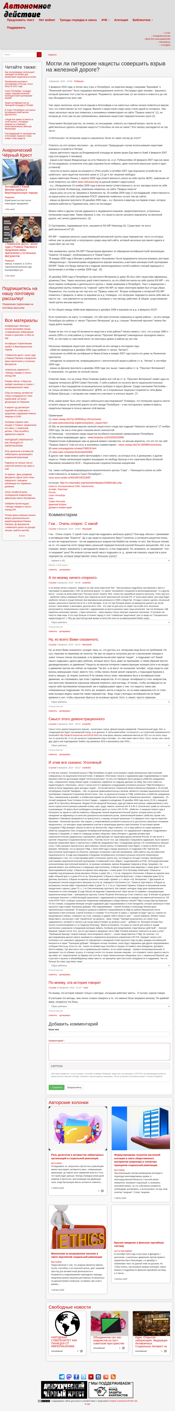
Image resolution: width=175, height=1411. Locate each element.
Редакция (79, 81)
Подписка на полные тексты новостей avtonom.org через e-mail (20, 466)
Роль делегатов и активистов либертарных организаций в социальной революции (19, 454)
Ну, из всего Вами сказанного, (74, 639)
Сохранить (56, 1087)
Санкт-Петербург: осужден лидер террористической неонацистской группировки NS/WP (18, 94)
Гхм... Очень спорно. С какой (73, 523)
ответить (53, 569)
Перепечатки (87, 486)
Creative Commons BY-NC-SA (123, 1401)
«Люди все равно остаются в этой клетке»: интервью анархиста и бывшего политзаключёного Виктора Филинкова (19, 124)
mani (85, 987)
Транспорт (62, 489)
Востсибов (56, 1163)
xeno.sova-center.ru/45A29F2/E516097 (70, 477)
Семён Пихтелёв (57, 501)
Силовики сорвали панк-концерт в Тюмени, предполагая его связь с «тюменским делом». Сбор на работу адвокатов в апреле (20, 428)
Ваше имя (54, 1029)
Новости (52, 55)
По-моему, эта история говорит (75, 982)
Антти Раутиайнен (123, 1251)
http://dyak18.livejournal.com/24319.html (79, 735)
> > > (22, 536)
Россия (52, 492)
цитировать (65, 569)
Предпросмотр (74, 1087)
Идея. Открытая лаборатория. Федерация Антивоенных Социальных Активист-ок (151, 1342)
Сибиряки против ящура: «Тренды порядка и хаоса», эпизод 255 (18, 506)
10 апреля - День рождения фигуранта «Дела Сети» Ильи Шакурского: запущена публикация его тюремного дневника (19, 480)
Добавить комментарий (60, 507)
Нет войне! (47, 20)
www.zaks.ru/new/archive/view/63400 (72, 452)
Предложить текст (20, 20)
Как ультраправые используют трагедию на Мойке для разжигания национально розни (20, 74)
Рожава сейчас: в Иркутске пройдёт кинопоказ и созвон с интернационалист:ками (19, 384)
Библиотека (143, 20)
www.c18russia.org (87, 182)
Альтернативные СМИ (69, 486)
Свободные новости (70, 1307)
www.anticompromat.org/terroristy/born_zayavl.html (80, 423)
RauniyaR (86, 529)
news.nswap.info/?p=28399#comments (139, 444)
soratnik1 (86, 582)
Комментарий (56, 1041)
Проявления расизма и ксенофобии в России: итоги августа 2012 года (19, 83)
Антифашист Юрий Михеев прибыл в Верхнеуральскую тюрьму (21, 189)
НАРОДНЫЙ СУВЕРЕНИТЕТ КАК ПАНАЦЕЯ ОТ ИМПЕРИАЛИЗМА (64, 1342)
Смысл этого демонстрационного (77, 719)
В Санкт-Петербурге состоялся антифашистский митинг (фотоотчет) (20, 112)
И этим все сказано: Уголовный (75, 762)
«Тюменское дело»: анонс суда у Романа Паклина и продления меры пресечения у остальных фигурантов (21, 249)
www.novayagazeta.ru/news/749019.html (74, 448)
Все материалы (21, 320)
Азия (51, 498)
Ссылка (52, 529)
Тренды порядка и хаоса (78, 20)
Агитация (121, 20)
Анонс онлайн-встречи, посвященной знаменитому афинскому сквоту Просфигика (20, 495)
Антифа (52, 489)
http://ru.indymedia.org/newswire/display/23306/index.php (91, 482)
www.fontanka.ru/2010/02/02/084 (105, 437)
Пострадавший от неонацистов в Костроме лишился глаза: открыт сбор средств (20, 136)
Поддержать (16, 27)
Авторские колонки (68, 1102)
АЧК (105, 20)
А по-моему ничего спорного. (73, 578)
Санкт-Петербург (57, 495)
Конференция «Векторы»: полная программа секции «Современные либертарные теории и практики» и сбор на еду (19, 332)
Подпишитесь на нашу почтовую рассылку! (19, 293)
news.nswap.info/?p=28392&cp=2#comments (76, 419)
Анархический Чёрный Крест (17, 153)
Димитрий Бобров (57, 504)
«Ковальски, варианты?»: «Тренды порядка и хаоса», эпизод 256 (18, 372)
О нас (87, 1404)
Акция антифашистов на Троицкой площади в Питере (19, 104)
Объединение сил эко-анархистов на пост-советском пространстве (108, 1340)
